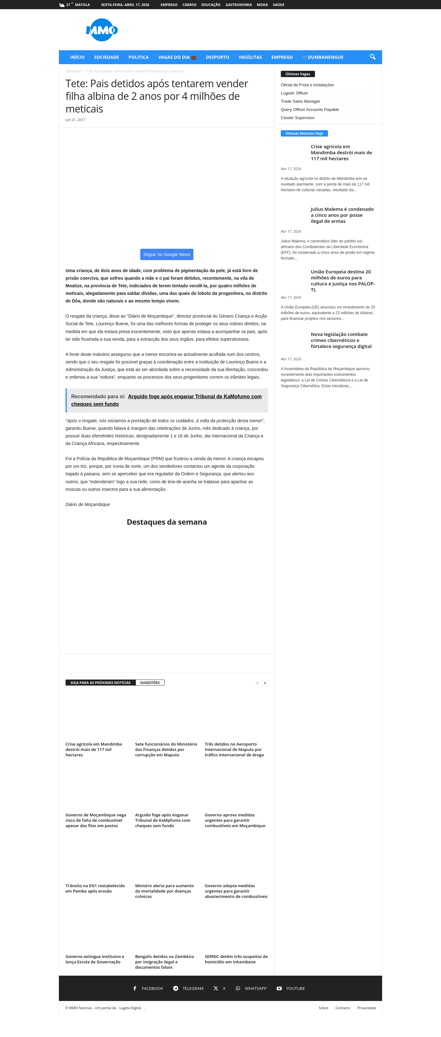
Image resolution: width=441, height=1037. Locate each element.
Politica (139, 57)
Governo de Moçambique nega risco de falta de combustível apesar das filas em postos (96, 820)
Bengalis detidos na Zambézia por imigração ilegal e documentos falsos (164, 962)
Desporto (217, 57)
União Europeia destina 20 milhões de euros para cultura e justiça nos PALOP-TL (343, 280)
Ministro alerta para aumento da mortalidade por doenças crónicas (164, 891)
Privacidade (366, 1007)
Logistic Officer (294, 93)
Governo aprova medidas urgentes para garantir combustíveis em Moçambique (235, 820)
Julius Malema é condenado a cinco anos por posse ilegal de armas (342, 215)
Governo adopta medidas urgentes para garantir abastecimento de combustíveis (236, 891)
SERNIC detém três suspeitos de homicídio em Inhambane (236, 959)
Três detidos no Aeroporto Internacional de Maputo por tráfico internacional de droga (234, 749)
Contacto (343, 1007)
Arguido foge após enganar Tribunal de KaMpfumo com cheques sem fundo (162, 820)
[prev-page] (257, 683)
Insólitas (250, 57)
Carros (190, 4)
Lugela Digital (130, 1007)
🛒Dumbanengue (322, 57)
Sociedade (106, 57)
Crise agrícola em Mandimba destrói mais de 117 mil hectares (94, 749)
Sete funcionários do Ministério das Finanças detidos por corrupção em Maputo (166, 749)
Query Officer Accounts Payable (310, 109)
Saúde (278, 4)
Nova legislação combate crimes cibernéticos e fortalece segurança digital (341, 340)
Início (77, 57)
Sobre (323, 1007)
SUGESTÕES (150, 682)
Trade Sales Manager (300, 101)
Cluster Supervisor (298, 117)
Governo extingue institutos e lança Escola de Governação (95, 959)
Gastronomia (238, 4)
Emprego (169, 4)
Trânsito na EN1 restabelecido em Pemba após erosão (95, 888)
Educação (211, 4)
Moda (262, 4)
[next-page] (265, 683)
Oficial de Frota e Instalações (307, 84)
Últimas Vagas (298, 73)
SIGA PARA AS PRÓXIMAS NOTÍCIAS (101, 682)
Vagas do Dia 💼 (177, 57)
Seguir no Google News (166, 254)
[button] (373, 57)
